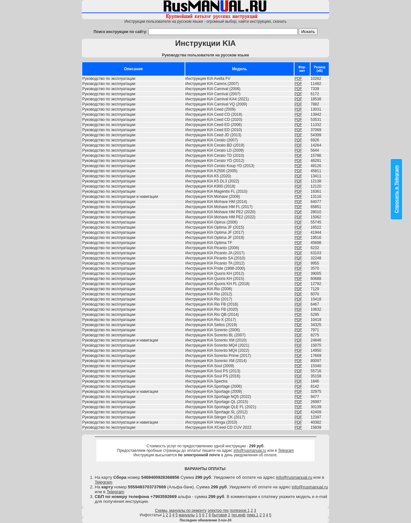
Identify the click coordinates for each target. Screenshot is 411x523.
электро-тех (218, 510)
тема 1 (252, 515)
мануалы (187, 515)
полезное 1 (240, 510)
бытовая (219, 515)
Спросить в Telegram (396, 189)
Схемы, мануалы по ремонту (181, 510)
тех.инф (238, 515)
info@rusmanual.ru (249, 450)
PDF (298, 78)
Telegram (286, 450)
